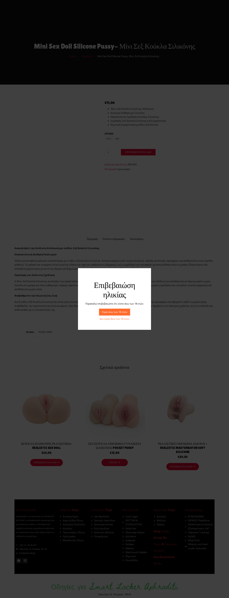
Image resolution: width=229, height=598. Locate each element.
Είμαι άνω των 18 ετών (114, 312)
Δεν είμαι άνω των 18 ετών (114, 318)
